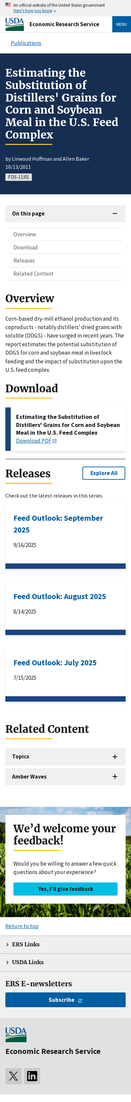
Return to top (22, 926)
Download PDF (34, 440)
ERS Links (26, 944)
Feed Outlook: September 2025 (58, 524)
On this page (28, 213)
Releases (24, 260)
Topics (20, 756)
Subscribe (61, 999)
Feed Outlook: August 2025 (59, 596)
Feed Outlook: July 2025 (54, 662)
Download (25, 247)
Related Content (33, 273)
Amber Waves (29, 776)
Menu (121, 24)
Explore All (104, 473)
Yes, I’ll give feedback (65, 889)
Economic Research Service (64, 24)
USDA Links (28, 962)
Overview (24, 234)
